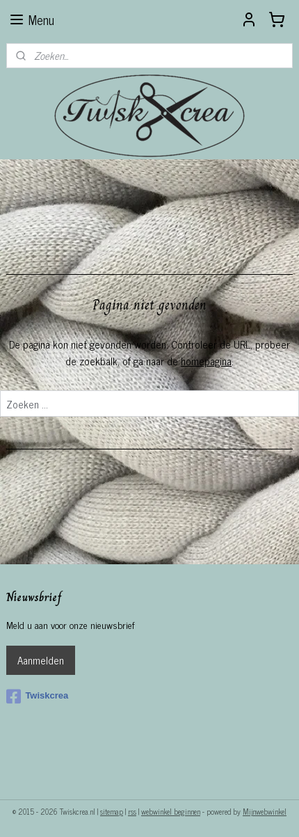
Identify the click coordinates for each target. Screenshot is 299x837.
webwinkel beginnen (170, 811)
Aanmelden (40, 660)
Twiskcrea (37, 696)
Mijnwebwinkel (264, 811)
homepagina (206, 360)
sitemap (111, 811)
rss (132, 811)
